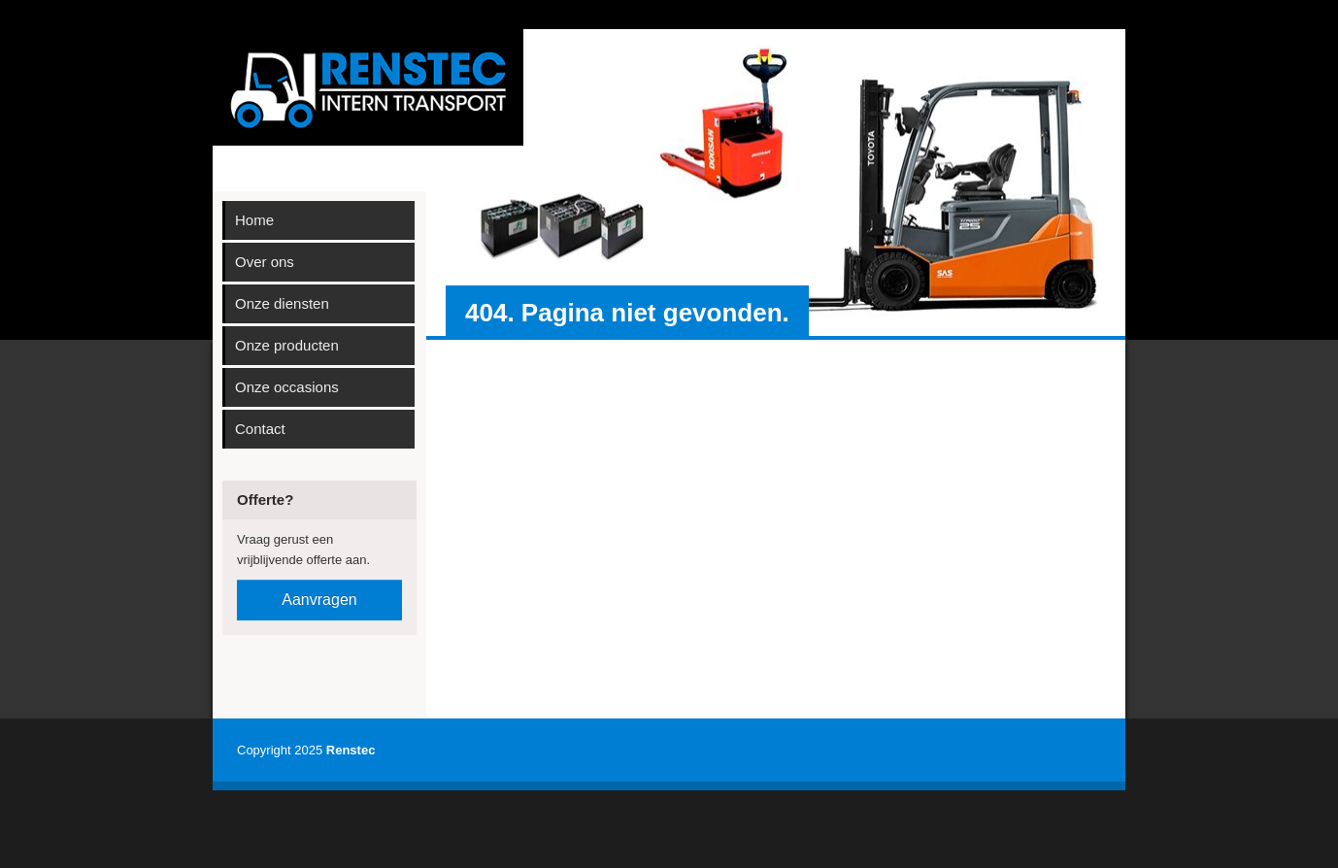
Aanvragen (319, 599)
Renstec (351, 750)
